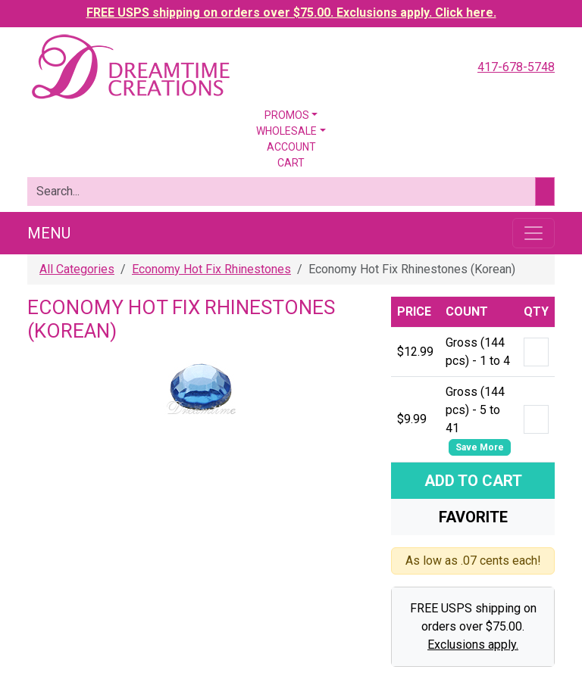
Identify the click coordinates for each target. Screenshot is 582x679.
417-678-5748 (516, 67)
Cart (291, 163)
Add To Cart (473, 481)
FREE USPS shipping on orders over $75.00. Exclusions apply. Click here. (291, 12)
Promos (286, 115)
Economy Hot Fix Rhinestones (211, 269)
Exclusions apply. (472, 644)
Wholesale (286, 131)
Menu (48, 233)
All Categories (76, 269)
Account (291, 147)
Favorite (473, 517)
